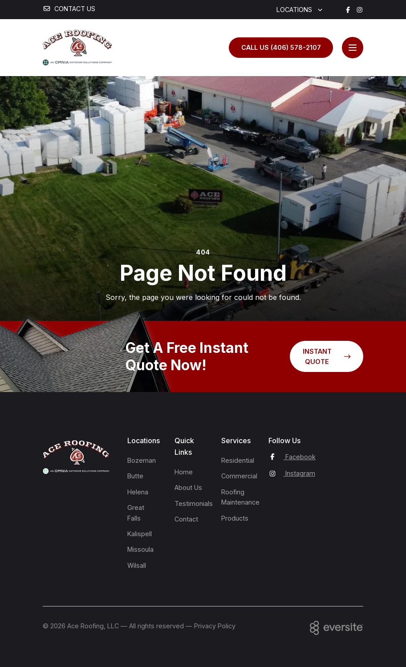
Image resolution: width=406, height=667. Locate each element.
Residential (236, 460)
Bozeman (141, 460)
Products (234, 518)
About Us (188, 487)
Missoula (140, 549)
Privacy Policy (214, 626)
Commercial (236, 476)
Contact (186, 519)
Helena (137, 492)
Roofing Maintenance (236, 497)
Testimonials (190, 503)
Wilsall (136, 565)
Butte (135, 476)
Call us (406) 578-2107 (281, 47)
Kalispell (139, 534)
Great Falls (135, 512)
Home (184, 472)
